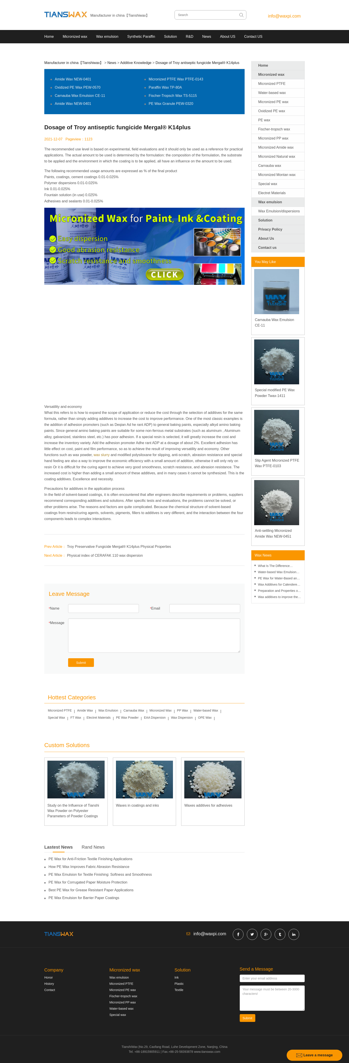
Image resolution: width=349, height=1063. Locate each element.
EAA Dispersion (155, 717)
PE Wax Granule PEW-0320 (171, 104)
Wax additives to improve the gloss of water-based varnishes (279, 597)
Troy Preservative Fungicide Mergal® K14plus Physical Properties (119, 546)
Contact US (253, 36)
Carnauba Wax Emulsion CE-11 (80, 96)
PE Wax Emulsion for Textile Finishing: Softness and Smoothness (100, 874)
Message (57, 623)
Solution (170, 36)
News (206, 36)
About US (227, 36)
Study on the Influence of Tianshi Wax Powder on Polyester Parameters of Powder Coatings (73, 811)
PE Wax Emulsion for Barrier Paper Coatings (84, 898)
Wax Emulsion (108, 710)
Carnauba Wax (134, 710)
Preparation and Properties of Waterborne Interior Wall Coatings (278, 591)
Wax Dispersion (182, 717)
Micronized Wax (161, 710)
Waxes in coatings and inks (137, 805)
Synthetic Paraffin (141, 36)
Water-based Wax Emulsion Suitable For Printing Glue (277, 572)
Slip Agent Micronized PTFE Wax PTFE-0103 (277, 463)
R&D (189, 36)
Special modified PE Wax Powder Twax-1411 (275, 393)
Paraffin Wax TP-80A (165, 87)
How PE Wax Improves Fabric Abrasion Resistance (89, 867)
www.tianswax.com (207, 1051)
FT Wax (75, 717)
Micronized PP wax (273, 138)
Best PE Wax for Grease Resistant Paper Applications (91, 890)
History (49, 983)
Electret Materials (99, 717)
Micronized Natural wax (276, 156)
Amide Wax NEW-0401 (73, 79)
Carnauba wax (269, 166)
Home (49, 36)
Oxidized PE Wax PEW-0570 (77, 87)
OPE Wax (205, 717)
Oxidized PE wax (271, 111)
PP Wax (182, 710)
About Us (266, 238)
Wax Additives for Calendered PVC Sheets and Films (278, 585)
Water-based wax (272, 93)
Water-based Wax (205, 710)
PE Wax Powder (127, 717)
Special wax (267, 184)
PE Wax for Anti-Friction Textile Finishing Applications (90, 859)
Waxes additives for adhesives (208, 805)
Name (54, 608)
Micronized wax (75, 36)
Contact (49, 990)
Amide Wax (85, 710)
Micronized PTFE (60, 710)
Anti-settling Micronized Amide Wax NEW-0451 (273, 533)
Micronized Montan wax (277, 175)
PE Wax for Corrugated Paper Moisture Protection (88, 882)
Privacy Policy (270, 229)
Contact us (267, 247)
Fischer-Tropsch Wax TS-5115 (173, 96)
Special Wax (56, 717)
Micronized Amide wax (276, 147)
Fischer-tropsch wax (274, 129)
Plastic (179, 983)
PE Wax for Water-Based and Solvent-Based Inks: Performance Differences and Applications (278, 578)
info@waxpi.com (284, 16)
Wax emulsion (107, 36)
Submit (81, 662)
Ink (176, 977)
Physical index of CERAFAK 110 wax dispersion (105, 555)
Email (155, 608)
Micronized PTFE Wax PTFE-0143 (176, 79)
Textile (178, 990)
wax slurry (101, 455)
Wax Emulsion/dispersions (279, 211)
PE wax (264, 120)
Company (53, 969)
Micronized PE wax (273, 102)
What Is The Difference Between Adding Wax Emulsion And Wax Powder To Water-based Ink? (279, 566)
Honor (48, 977)
